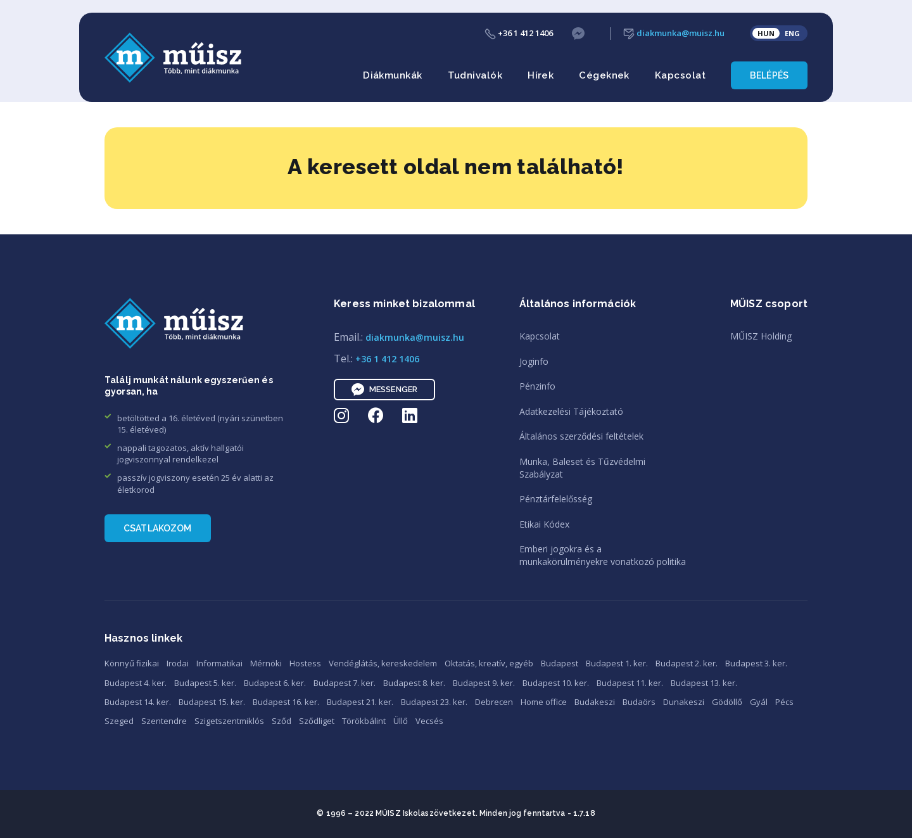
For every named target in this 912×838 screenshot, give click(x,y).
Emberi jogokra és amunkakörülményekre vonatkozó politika (602, 555)
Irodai (178, 663)
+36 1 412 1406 (518, 33)
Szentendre (164, 721)
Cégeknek (604, 75)
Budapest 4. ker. (135, 683)
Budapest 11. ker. (630, 683)
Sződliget (316, 721)
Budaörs (639, 702)
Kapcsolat (680, 75)
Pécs (784, 702)
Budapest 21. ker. (360, 702)
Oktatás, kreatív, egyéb (489, 663)
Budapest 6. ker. (275, 683)
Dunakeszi (683, 702)
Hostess (305, 663)
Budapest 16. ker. (286, 702)
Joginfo (533, 361)
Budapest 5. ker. (205, 683)
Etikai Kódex (544, 524)
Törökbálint (364, 721)
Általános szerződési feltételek (581, 436)
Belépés (769, 75)
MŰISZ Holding (761, 336)
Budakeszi (594, 702)
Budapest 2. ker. (687, 663)
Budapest (559, 663)
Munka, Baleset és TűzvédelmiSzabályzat (582, 467)
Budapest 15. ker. (212, 702)
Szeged (119, 721)
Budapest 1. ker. (617, 663)
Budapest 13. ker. (704, 683)
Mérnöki (266, 663)
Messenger (384, 389)
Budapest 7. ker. (345, 683)
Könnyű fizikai (131, 663)
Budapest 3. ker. (756, 663)
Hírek (541, 75)
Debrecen (494, 702)
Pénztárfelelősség (555, 499)
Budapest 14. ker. (137, 702)
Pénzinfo (537, 386)
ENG (792, 33)
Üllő (400, 721)
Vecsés (429, 721)
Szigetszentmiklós (229, 721)
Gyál (759, 702)
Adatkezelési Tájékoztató (571, 411)
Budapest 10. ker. (555, 683)
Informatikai (219, 663)
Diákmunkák (392, 75)
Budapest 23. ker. (434, 702)
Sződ (281, 721)
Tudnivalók (475, 75)
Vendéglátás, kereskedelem (383, 663)
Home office (544, 702)
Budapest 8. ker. (414, 683)
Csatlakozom (158, 528)
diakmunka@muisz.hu (674, 33)
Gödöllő (727, 702)
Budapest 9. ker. (484, 683)
